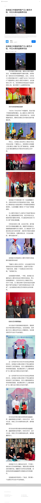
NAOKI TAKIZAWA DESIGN (4, 1)
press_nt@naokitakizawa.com (24, 496)
